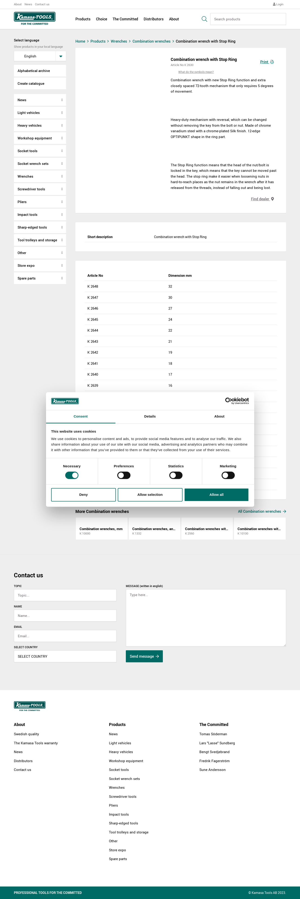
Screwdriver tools (31, 189)
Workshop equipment (35, 138)
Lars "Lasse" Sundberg (217, 743)
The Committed (125, 19)
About (18, 4)
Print (267, 61)
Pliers (22, 201)
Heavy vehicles (30, 125)
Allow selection (150, 495)
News (28, 4)
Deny (83, 495)
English (26, 56)
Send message (144, 656)
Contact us (42, 4)
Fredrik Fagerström (214, 760)
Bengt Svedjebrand (214, 751)
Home (82, 41)
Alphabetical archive (34, 70)
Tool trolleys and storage (37, 240)
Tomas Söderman (213, 734)
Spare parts (27, 278)
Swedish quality (26, 734)
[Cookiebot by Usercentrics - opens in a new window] (228, 401)
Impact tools (27, 214)
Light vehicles (29, 112)
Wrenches (25, 176)
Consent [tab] (81, 416)
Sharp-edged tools (32, 227)
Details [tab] (150, 416)
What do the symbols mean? (196, 72)
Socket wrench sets (33, 163)
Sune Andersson (212, 769)
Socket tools (27, 150)
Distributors (154, 19)
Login (278, 4)
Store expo (26, 265)
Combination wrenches (154, 41)
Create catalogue (31, 83)
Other (22, 252)
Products (82, 19)
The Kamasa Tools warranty (36, 743)
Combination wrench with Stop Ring (205, 41)
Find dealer (262, 198)
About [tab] (219, 416)
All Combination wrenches (262, 511)
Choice (101, 19)
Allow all (217, 495)
